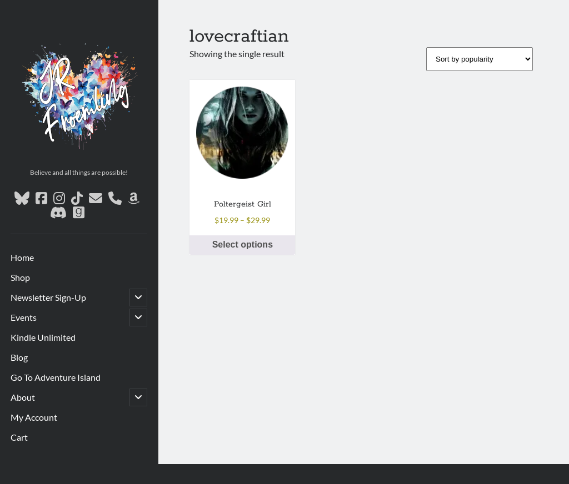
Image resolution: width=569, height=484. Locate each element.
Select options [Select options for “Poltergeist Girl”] (242, 244)
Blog (19, 357)
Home (22, 257)
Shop (20, 277)
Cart (19, 437)
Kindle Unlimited (43, 337)
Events (24, 317)
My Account (34, 417)
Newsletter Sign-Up (48, 297)
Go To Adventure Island (56, 377)
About (23, 397)
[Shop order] (479, 59)
